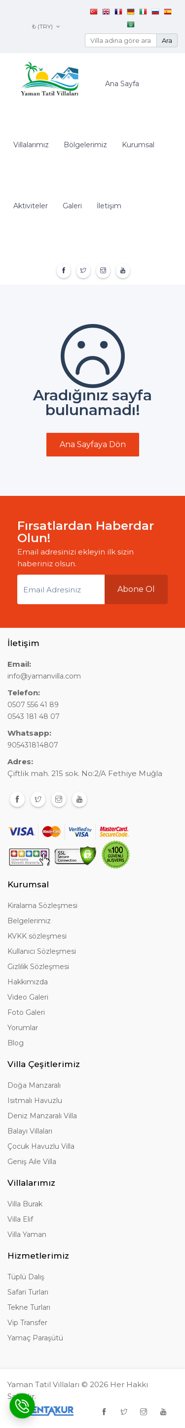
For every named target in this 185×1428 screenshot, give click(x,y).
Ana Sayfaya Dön (93, 444)
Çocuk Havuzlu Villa (40, 1146)
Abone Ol (136, 589)
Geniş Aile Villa (31, 1161)
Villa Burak (24, 1204)
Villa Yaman (26, 1234)
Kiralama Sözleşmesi (42, 905)
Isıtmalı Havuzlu (34, 1100)
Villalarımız (31, 144)
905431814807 (32, 745)
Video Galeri (27, 997)
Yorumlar (22, 1027)
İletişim (109, 205)
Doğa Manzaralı (34, 1085)
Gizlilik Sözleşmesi (38, 966)
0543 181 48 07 (33, 716)
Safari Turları (27, 1292)
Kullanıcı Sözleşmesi (41, 951)
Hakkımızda (27, 981)
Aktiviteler (30, 205)
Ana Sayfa (122, 83)
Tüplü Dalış (25, 1276)
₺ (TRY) (46, 26)
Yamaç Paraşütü (35, 1337)
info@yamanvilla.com (44, 676)
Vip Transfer (27, 1322)
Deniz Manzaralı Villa (42, 1115)
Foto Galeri (26, 1012)
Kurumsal (138, 144)
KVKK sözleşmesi (37, 936)
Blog (15, 1043)
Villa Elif (20, 1219)
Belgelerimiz (29, 920)
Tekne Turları (28, 1307)
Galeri (72, 205)
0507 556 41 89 (33, 704)
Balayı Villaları (29, 1131)
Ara (167, 40)
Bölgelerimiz (85, 144)
